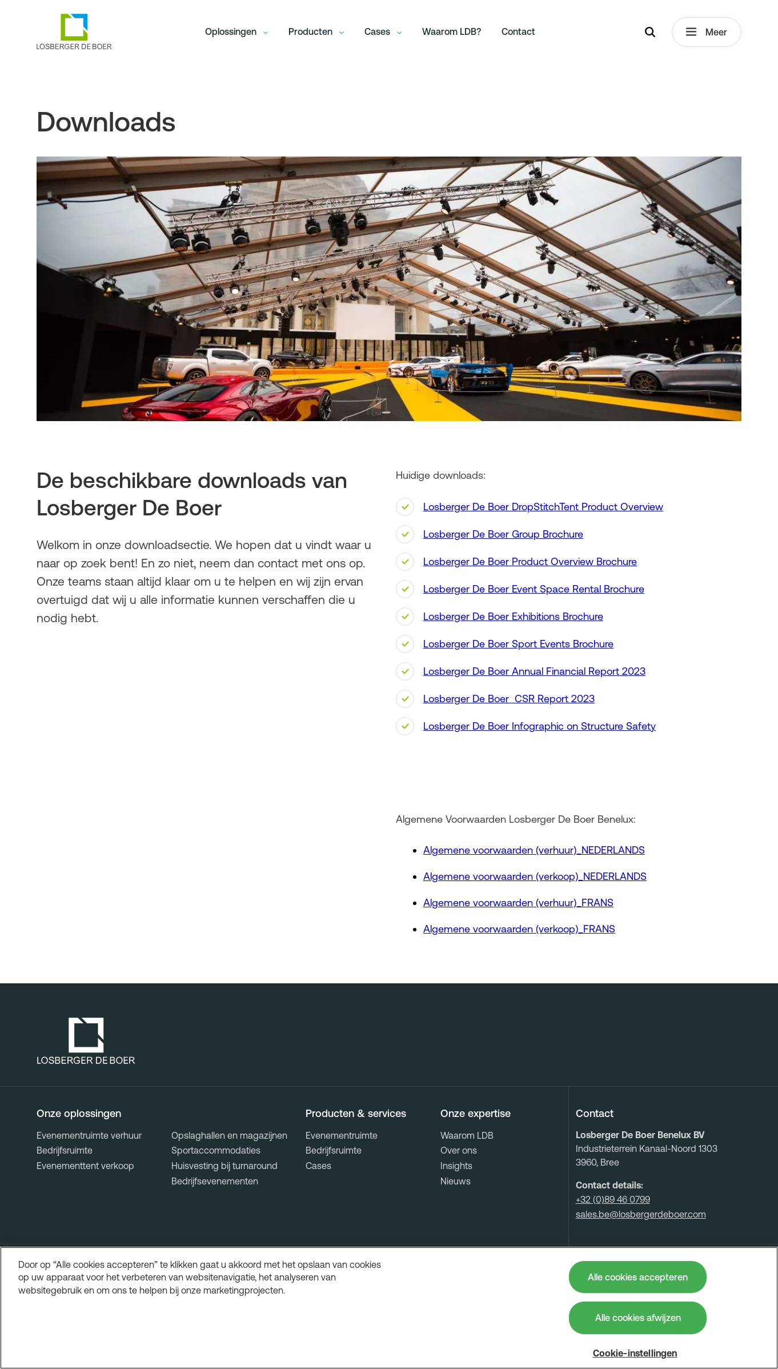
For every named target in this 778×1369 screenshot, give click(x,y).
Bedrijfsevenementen (214, 1181)
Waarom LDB (467, 1135)
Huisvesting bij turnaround (224, 1165)
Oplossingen (236, 31)
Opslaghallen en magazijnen (229, 1135)
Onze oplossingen (79, 1113)
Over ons (458, 1150)
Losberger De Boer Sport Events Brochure (518, 644)
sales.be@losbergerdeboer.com (641, 1214)
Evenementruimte (342, 1135)
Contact (518, 31)
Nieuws (455, 1181)
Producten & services (356, 1113)
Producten (316, 31)
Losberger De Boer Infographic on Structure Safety (539, 726)
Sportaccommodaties (215, 1150)
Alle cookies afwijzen (638, 1317)
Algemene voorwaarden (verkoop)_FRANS (519, 929)
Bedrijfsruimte (65, 1150)
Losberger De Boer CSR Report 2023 (509, 698)
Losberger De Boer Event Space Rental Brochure (533, 589)
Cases (383, 31)
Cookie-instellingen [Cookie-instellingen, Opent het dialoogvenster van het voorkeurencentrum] (635, 1353)
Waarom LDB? (451, 31)
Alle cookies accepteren (638, 1277)
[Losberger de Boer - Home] (86, 1041)
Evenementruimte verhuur (89, 1135)
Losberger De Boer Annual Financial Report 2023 (534, 671)
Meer (706, 32)
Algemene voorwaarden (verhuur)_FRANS (518, 902)
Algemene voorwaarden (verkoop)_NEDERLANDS (535, 876)
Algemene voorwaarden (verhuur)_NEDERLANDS (534, 850)
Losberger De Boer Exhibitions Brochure (513, 616)
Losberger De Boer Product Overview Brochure (530, 561)
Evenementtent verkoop (85, 1165)
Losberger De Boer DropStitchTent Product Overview (543, 507)
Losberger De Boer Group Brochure (503, 534)
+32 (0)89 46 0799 (613, 1199)
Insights (456, 1165)
